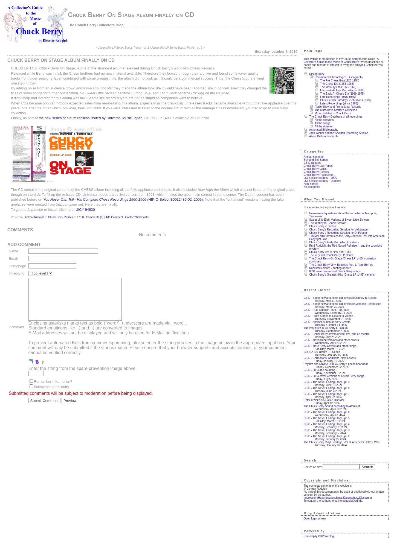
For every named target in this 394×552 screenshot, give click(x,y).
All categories (312, 186)
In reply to (16, 273)
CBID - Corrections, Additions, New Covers (330, 358)
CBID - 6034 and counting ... (321, 370)
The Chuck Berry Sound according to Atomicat (332, 406)
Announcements (313, 156)
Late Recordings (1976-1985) (338, 96)
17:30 (80, 217)
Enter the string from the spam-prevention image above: (82, 376)
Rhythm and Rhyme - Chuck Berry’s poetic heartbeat (336, 364)
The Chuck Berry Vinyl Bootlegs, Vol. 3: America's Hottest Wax (341, 442)
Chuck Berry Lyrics (315, 168)
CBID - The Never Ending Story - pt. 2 (327, 436)
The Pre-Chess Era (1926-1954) (339, 80)
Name (13, 251)
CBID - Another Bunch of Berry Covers (327, 321)
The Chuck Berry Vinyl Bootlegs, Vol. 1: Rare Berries (341, 264)
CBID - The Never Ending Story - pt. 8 (327, 388)
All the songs (322, 123)
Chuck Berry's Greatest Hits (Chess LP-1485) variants (342, 274)
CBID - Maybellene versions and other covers (331, 339)
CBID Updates (312, 162)
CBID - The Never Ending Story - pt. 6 (327, 412)
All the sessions (324, 119)
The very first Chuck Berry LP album (331, 255)
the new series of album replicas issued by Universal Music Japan (91, 118)
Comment (16, 331)
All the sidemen (324, 126)
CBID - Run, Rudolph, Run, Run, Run (326, 309)
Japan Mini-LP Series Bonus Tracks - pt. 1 (123, 47)
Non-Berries (311, 183)
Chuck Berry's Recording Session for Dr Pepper (338, 232)
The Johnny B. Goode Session (327, 222)
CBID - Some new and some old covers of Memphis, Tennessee (342, 303)
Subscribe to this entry (51, 395)
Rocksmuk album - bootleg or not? (330, 268)
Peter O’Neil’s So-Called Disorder (324, 400)
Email (13, 258)
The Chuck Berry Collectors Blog (96, 25)
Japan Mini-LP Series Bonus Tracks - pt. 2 (176, 47)
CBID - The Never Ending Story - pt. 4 (327, 424)
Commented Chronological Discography (339, 77)
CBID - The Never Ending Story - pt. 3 (327, 430)
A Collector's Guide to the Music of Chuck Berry (341, 60)
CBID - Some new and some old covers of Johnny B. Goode (340, 297)
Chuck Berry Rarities (60, 217)
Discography (317, 73)
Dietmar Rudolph (34, 217)
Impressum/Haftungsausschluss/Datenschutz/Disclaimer (338, 497)
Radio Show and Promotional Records (338, 106)
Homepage (17, 266)
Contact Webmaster (137, 217)
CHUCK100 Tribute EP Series (322, 352)
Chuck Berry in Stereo (322, 226)
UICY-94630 (85, 210)
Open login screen (315, 518)
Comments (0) (94, 217)
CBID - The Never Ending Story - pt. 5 (327, 418)
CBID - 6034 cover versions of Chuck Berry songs (334, 376)
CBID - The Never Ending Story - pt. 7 (327, 394)
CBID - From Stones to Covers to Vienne (328, 315)
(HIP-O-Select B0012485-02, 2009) (123, 199)
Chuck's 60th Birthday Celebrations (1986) (346, 100)
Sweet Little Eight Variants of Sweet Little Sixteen (339, 219)
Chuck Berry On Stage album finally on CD (131, 14)
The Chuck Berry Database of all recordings (335, 116)
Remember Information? (53, 390)
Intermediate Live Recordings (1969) (342, 90)
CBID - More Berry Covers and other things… (331, 345)
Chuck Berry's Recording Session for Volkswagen (339, 229)
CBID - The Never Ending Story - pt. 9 (327, 382)
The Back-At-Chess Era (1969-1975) (342, 93)
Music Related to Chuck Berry (333, 113)
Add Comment (114, 217)
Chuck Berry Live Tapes (318, 165)
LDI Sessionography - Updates (322, 180)
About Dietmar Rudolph (323, 136)
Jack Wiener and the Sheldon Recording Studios (338, 133)
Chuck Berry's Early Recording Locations (334, 242)
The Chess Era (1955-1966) (337, 83)
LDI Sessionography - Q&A (320, 177)
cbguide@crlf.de (352, 500)
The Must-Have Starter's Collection (336, 110)
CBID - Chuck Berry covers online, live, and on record (336, 333)
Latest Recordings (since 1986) (339, 103)
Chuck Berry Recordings (318, 174)
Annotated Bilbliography (323, 129)
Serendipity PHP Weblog (319, 536)
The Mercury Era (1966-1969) (338, 87)
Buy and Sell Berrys (316, 159)
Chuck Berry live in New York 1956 (330, 251)
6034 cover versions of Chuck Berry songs (335, 271)
